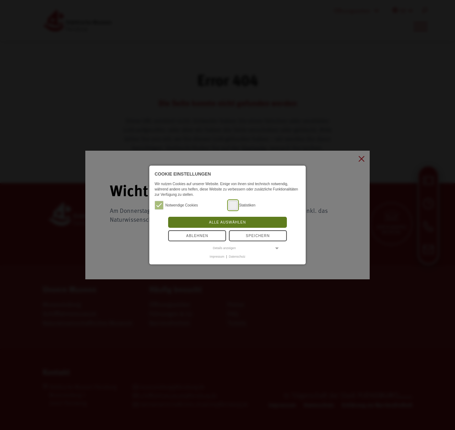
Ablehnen (197, 236)
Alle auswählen (227, 222)
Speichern (258, 236)
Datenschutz (237, 256)
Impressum (217, 256)
